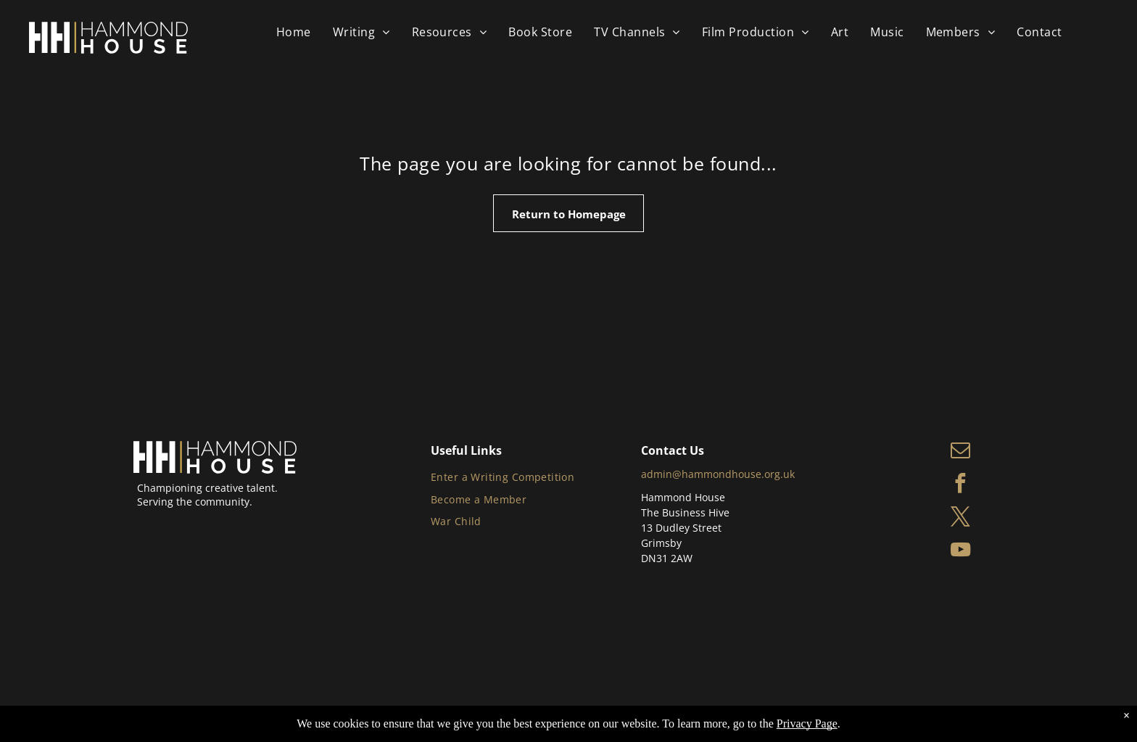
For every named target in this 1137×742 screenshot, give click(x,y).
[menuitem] (293, 32)
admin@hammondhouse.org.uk (718, 474)
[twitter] (960, 518)
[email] (960, 452)
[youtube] (960, 552)
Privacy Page (807, 723)
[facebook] (960, 485)
